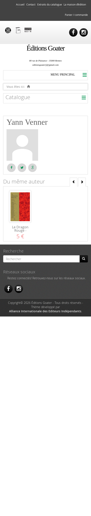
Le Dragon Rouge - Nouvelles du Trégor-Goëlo (20, 232)
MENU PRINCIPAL (63, 74)
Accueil (20, 4)
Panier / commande (76, 15)
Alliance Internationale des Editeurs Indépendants (45, 311)
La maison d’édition (75, 4)
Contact (30, 4)
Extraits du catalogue (49, 4)
